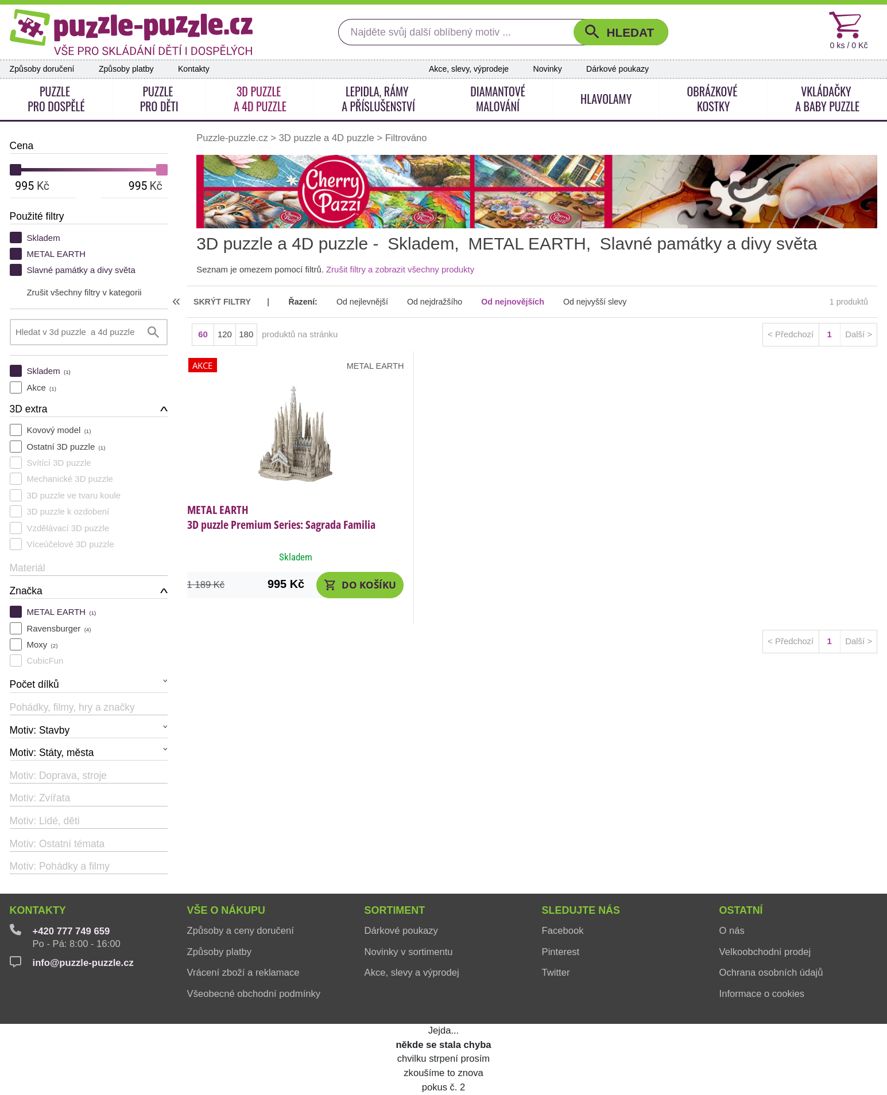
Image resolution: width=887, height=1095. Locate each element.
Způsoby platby (126, 68)
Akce (41, 387)
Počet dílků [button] (34, 684)
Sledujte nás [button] (581, 910)
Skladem (43, 238)
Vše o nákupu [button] (226, 910)
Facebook (563, 930)
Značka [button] (26, 591)
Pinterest (560, 951)
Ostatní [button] (741, 910)
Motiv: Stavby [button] (40, 730)
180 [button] (246, 334)
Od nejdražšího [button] (434, 301)
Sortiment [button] (395, 910)
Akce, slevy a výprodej (412, 972)
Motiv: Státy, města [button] (52, 752)
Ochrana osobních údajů (771, 972)
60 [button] (203, 334)
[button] (621, 32)
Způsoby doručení (42, 68)
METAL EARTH (56, 254)
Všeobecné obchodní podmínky (253, 993)
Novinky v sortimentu (409, 951)
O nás (732, 930)
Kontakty (194, 68)
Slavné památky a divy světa (80, 270)
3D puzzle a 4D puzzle (326, 138)
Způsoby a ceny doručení (240, 930)
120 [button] (225, 334)
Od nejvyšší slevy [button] (594, 301)
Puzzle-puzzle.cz (233, 138)
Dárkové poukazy (617, 68)
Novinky (547, 68)
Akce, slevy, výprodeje (469, 68)
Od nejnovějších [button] (512, 301)
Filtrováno (406, 138)
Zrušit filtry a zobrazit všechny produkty (400, 269)
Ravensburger (58, 628)
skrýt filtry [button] (222, 301)
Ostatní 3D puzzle (65, 446)
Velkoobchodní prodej (765, 951)
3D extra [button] (29, 409)
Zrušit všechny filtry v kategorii (83, 292)
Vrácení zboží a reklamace (243, 972)
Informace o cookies (762, 993)
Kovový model (58, 430)
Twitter (556, 972)
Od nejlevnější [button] (362, 301)
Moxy (41, 644)
